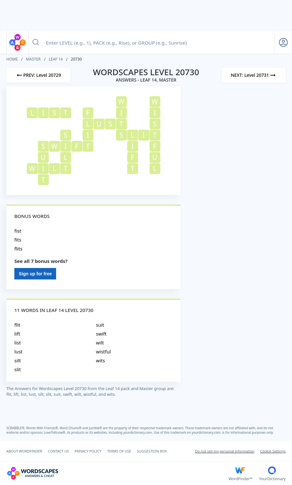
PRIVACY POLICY (88, 451)
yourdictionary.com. (138, 432)
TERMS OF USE (119, 451)
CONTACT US (58, 451)
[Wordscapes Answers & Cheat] (117, 473)
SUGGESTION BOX (152, 451)
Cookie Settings (273, 451)
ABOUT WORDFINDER (24, 451)
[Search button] (36, 42)
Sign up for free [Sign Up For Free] (35, 273)
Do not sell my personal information (224, 451)
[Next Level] (254, 75)
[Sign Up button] (283, 42)
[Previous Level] (38, 75)
